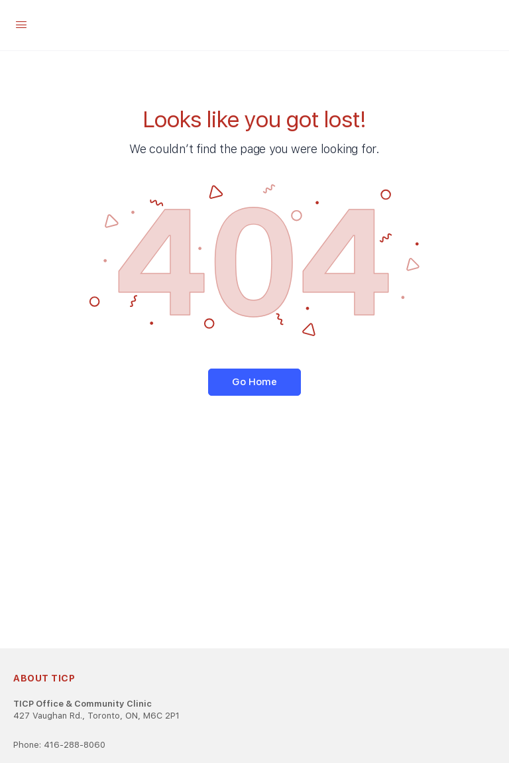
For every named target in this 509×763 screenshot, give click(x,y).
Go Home (254, 382)
